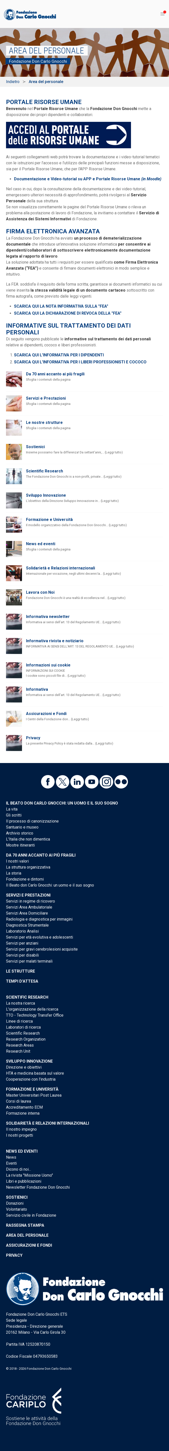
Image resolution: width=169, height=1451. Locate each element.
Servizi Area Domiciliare (27, 913)
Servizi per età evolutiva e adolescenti (39, 937)
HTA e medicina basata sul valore (35, 1073)
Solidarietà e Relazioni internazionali (60, 568)
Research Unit (18, 1051)
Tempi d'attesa (22, 981)
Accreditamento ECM (24, 1107)
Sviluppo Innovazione (46, 495)
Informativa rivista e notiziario (55, 640)
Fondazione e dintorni (25, 879)
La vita (12, 809)
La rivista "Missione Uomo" (29, 1175)
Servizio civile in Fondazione (31, 1215)
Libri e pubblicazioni (23, 1181)
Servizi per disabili (22, 955)
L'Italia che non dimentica (28, 839)
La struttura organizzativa (28, 867)
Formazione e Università (49, 519)
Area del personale (27, 1235)
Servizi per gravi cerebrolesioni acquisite (42, 949)
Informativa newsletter (48, 616)
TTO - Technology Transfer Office (35, 1015)
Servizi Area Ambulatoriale (29, 907)
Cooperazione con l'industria (31, 1079)
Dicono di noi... (18, 1169)
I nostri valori (17, 861)
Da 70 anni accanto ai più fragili (55, 374)
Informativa (37, 689)
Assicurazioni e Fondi (46, 713)
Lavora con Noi (40, 592)
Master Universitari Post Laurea (34, 1095)
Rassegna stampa (25, 1225)
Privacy (33, 738)
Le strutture (20, 971)
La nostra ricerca (20, 1003)
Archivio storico (19, 833)
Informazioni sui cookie (48, 665)
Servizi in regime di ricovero (30, 901)
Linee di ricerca (19, 1021)
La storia (13, 873)
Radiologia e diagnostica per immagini (39, 919)
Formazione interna (23, 1113)
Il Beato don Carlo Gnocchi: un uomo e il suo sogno (62, 803)
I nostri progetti (19, 1135)
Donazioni (15, 1203)
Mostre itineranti (20, 845)
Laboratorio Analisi (22, 931)
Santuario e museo (22, 827)
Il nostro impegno (21, 1129)
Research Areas (20, 1045)
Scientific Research (44, 471)
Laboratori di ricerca (23, 1027)
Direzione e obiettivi (24, 1067)
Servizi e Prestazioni (46, 398)
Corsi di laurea (18, 1101)
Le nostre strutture (44, 422)
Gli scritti (14, 815)
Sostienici (35, 446)
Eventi (11, 1163)
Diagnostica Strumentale (27, 925)
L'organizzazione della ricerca (32, 1009)
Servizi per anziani (22, 943)
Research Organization (26, 1039)
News (11, 1157)
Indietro (13, 81)
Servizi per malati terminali (29, 961)
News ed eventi (40, 543)
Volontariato (16, 1209)
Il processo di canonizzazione (32, 821)
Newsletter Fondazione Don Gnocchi (38, 1187)
